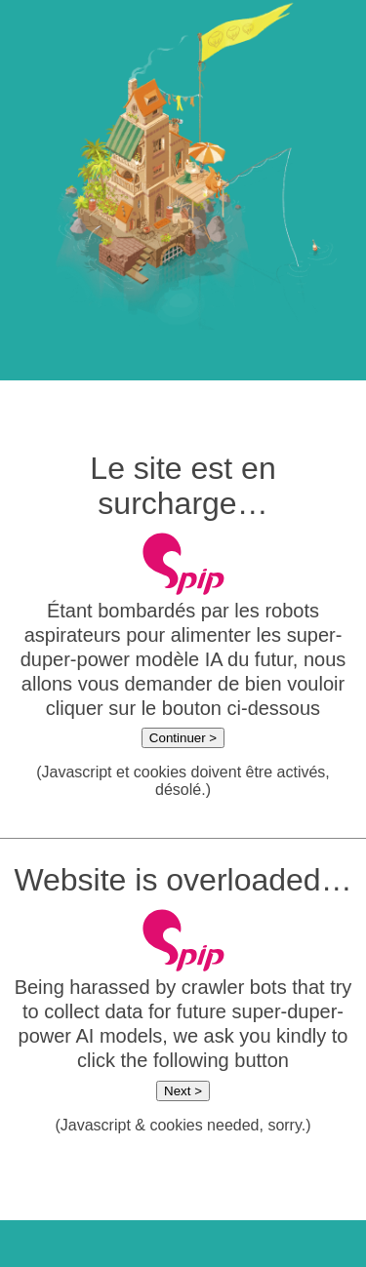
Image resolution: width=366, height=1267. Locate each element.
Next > (183, 1091)
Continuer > (183, 738)
